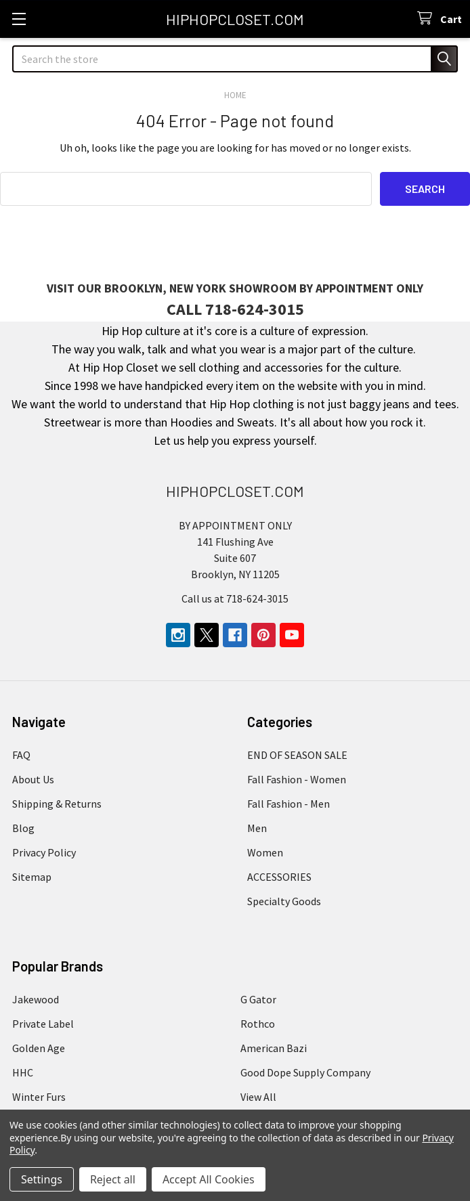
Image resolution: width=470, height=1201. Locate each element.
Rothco (257, 1023)
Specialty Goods (284, 900)
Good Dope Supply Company (305, 1071)
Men (257, 827)
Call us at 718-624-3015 (235, 598)
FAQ (21, 754)
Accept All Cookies (209, 1179)
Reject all (112, 1179)
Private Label (43, 1023)
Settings (41, 1179)
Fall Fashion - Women (296, 778)
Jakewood (35, 998)
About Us (33, 778)
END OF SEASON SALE (297, 754)
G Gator (258, 998)
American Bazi (273, 1047)
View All (258, 1096)
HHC (22, 1071)
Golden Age (38, 1047)
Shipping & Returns (57, 803)
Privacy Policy (44, 851)
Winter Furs (39, 1096)
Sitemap (31, 876)
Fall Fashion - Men (288, 803)
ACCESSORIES (279, 876)
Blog (23, 827)
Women (265, 851)
